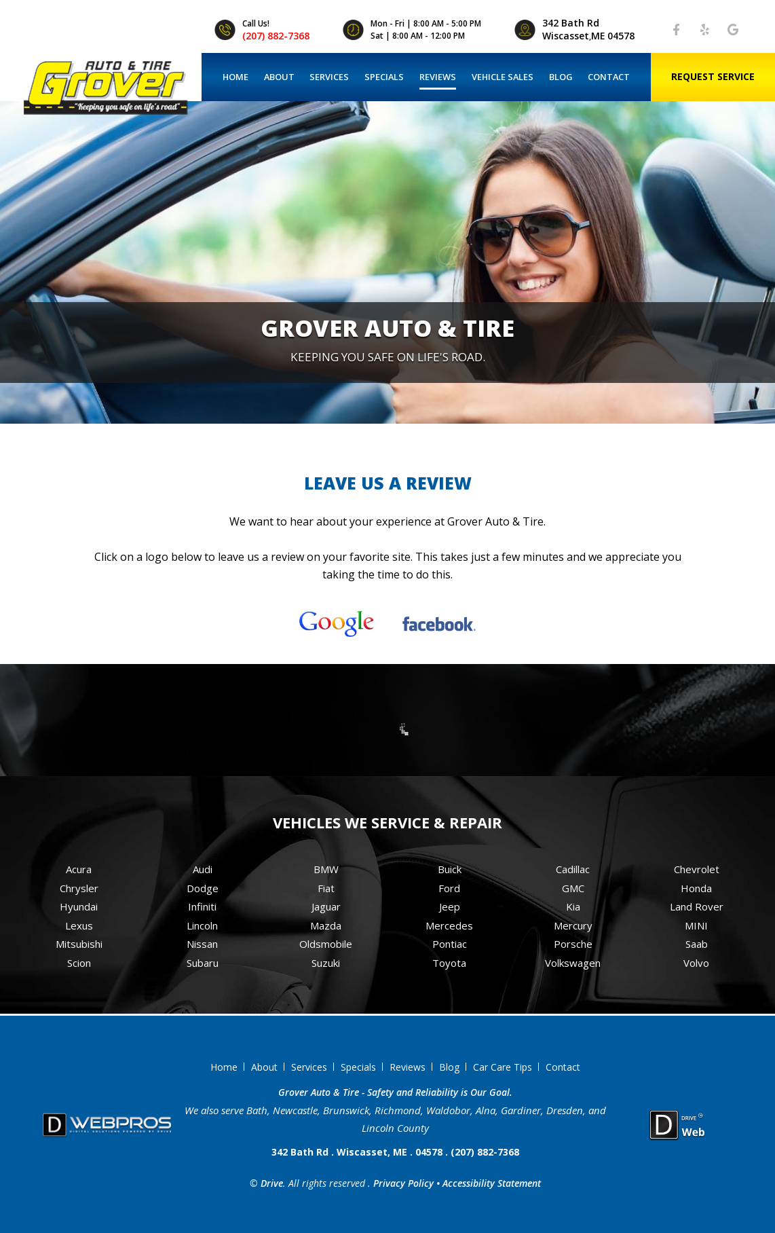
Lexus (79, 925)
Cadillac (573, 869)
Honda (696, 888)
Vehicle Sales (502, 77)
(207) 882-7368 (275, 35)
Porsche (573, 944)
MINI (696, 925)
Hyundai (79, 906)
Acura (79, 869)
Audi (202, 869)
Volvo (696, 963)
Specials (384, 77)
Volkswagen (573, 963)
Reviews (437, 77)
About (279, 77)
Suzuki (325, 963)
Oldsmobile (325, 944)
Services (329, 77)
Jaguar (326, 906)
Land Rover (696, 906)
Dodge (203, 888)
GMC (573, 888)
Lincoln (202, 925)
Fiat (326, 888)
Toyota (449, 963)
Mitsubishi (79, 944)
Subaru (203, 963)
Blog (561, 77)
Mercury (573, 925)
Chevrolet (696, 869)
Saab (696, 944)
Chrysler (79, 888)
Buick (449, 869)
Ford (449, 888)
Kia (573, 906)
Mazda (325, 925)
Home (235, 77)
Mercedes (449, 925)
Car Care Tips (502, 1067)
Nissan (202, 944)
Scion (79, 963)
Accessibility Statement (491, 1183)
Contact (609, 77)
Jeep (449, 906)
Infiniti (202, 906)
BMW (326, 869)
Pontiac (449, 944)
